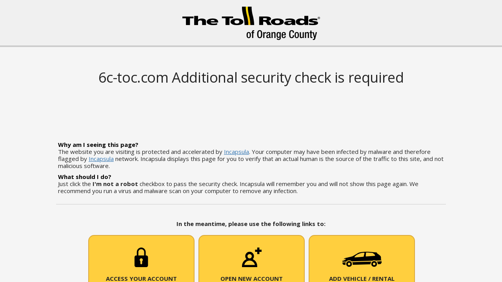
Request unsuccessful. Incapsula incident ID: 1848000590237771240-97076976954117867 (251, 141)
